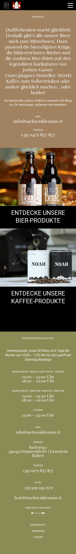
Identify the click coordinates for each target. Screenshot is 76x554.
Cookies (38, 537)
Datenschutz (38, 525)
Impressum (38, 531)
